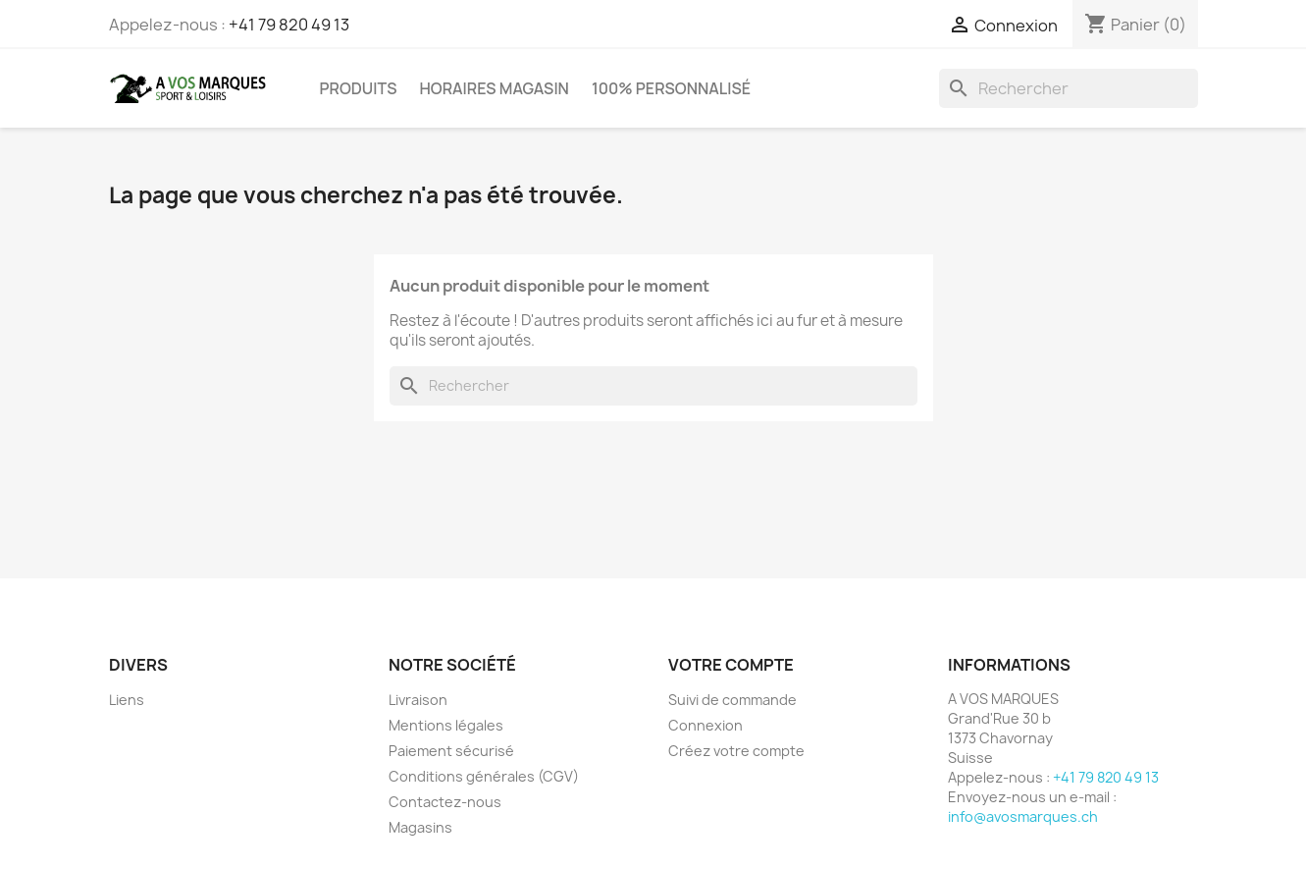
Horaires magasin (493, 88)
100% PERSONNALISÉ (671, 88)
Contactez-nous (445, 801)
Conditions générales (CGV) (484, 776)
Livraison (418, 699)
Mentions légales (446, 725)
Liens (126, 699)
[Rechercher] (1068, 88)
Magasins (420, 827)
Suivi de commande (732, 699)
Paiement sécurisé (451, 750)
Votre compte (731, 665)
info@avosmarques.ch (1023, 816)
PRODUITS (358, 88)
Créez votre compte (736, 750)
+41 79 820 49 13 (289, 24)
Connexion (705, 725)
